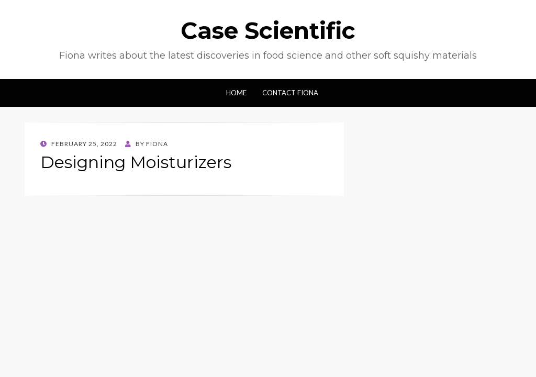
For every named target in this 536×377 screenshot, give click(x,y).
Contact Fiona (290, 92)
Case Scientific (268, 30)
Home (236, 92)
